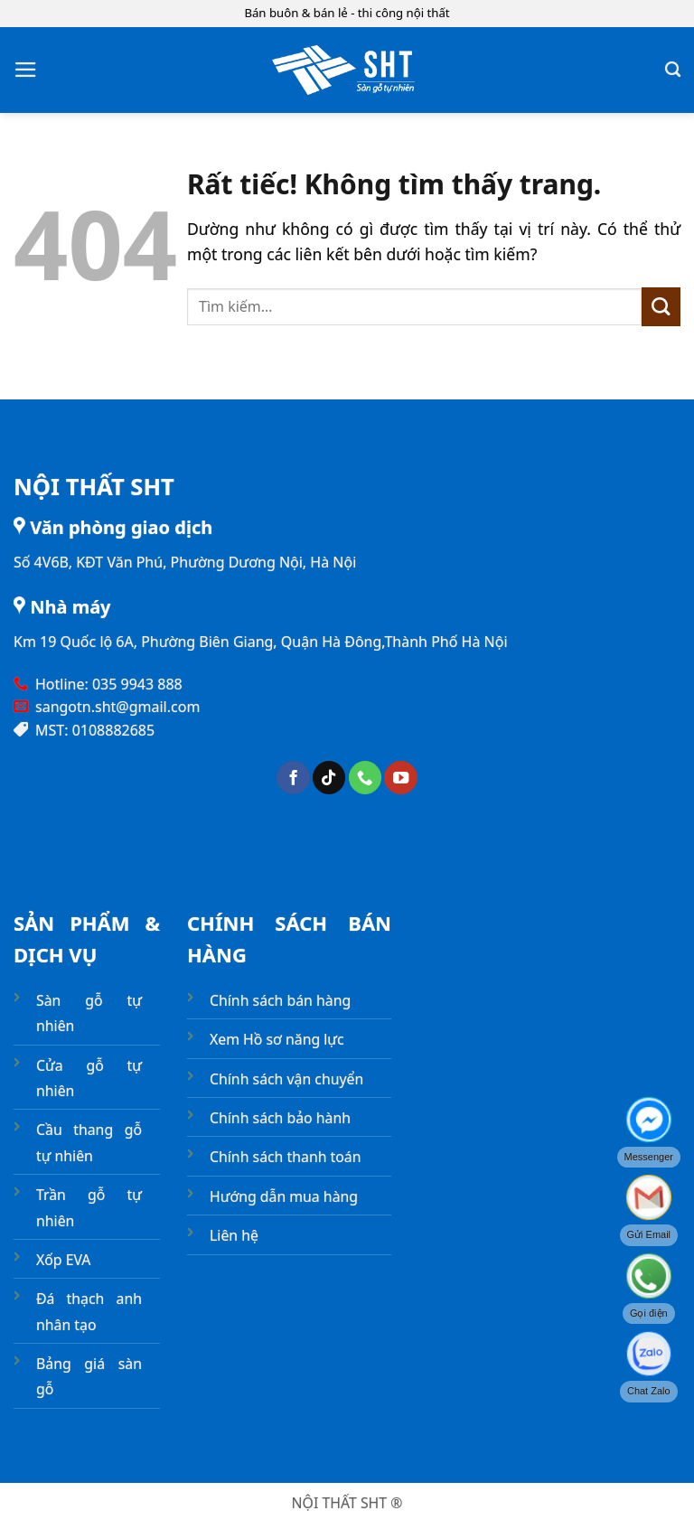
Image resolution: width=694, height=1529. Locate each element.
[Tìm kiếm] (672, 70)
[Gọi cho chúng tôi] (365, 777)
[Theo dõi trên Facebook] (293, 777)
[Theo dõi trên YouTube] (400, 777)
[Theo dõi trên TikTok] (329, 777)
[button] (26, 69)
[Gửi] (661, 306)
